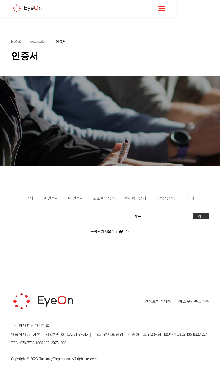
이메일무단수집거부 (192, 301)
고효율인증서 (104, 198)
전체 (29, 198)
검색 (201, 216)
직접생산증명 (166, 198)
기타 (190, 198)
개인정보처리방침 (156, 301)
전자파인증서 (135, 198)
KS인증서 (75, 198)
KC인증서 (50, 198)
